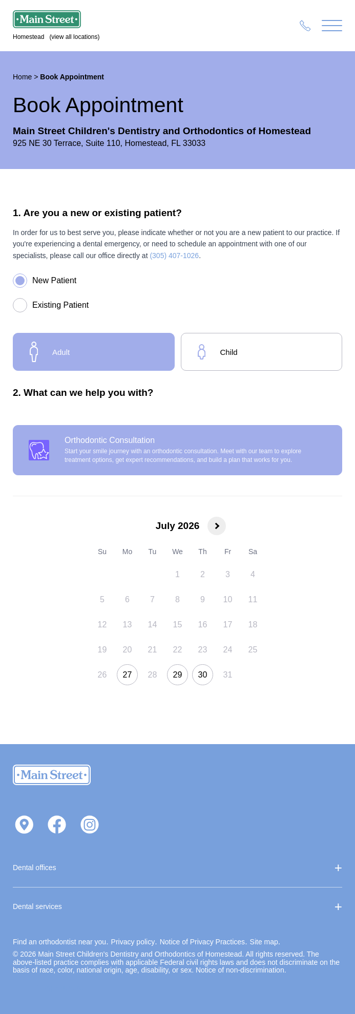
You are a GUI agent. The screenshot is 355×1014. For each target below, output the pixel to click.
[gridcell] (177, 574)
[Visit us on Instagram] (89, 825)
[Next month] (216, 526)
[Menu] (332, 26)
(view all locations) (74, 36)
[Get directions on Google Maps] (24, 825)
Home (22, 77)
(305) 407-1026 (174, 255)
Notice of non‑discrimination (240, 970)
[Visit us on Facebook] (57, 825)
